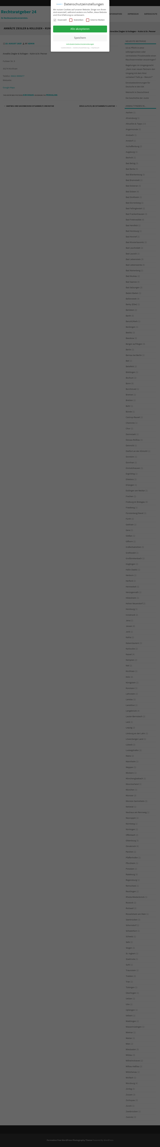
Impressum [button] (95, 48)
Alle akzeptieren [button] (80, 29)
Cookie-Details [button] (66, 48)
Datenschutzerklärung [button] (81, 48)
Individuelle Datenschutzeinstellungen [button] (80, 44)
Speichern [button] (80, 38)
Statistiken (76, 20)
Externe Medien (95, 20)
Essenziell (60, 20)
